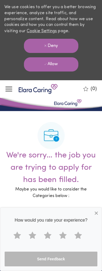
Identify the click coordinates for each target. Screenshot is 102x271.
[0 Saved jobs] (90, 89)
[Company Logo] (33, 89)
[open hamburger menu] (8, 89)
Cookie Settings (42, 31)
